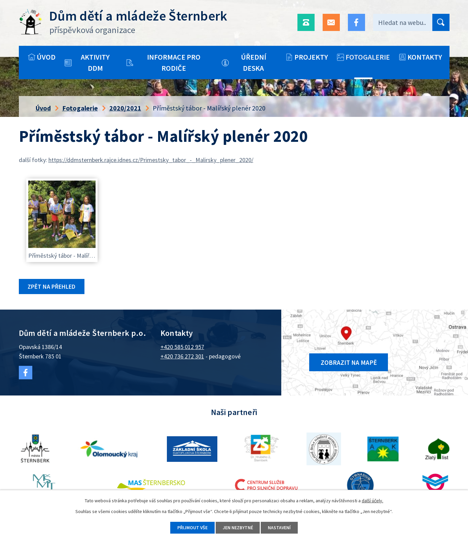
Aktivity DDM (95, 62)
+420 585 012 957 (182, 347)
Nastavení (279, 528)
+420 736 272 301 (182, 356)
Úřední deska (253, 62)
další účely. (372, 501)
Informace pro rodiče (174, 62)
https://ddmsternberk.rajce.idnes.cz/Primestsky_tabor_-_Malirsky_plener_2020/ (150, 160)
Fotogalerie (368, 57)
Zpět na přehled (52, 286)
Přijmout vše (192, 528)
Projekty (311, 57)
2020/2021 (125, 108)
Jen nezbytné (238, 528)
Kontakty (424, 57)
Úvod (46, 57)
